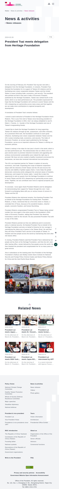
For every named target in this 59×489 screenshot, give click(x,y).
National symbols (11, 442)
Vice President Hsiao (12, 418)
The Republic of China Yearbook (16, 431)
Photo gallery (34, 392)
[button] (55, 244)
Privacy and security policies (24, 470)
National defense (10, 406)
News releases (35, 386)
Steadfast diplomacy (12, 403)
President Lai (9, 415)
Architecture (34, 418)
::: (1, 1)
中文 (50, 37)
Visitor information (36, 415)
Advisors (33, 439)
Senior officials (35, 436)
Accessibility (40, 470)
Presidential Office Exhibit (39, 421)
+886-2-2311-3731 (31, 484)
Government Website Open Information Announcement (29, 473)
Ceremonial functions (37, 442)
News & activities (17, 11)
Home (7, 11)
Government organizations (14, 449)
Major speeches (10, 400)
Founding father (10, 439)
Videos (32, 389)
